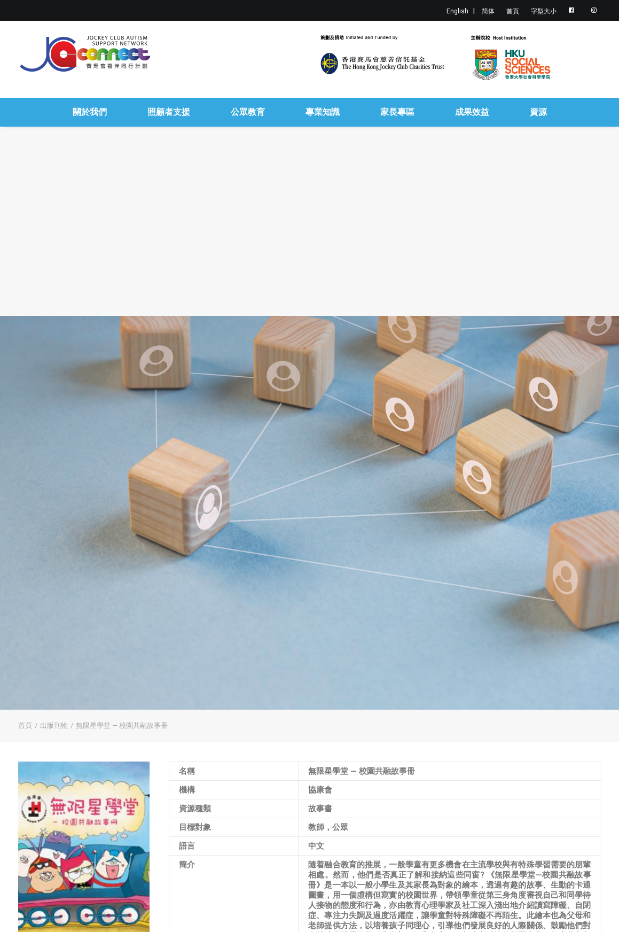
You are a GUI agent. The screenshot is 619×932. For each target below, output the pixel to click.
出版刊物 (54, 573)
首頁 (512, 11)
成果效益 (472, 112)
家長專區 (397, 112)
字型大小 (544, 11)
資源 (538, 112)
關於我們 (90, 112)
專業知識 (322, 112)
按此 (316, 872)
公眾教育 (248, 112)
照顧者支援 (168, 112)
